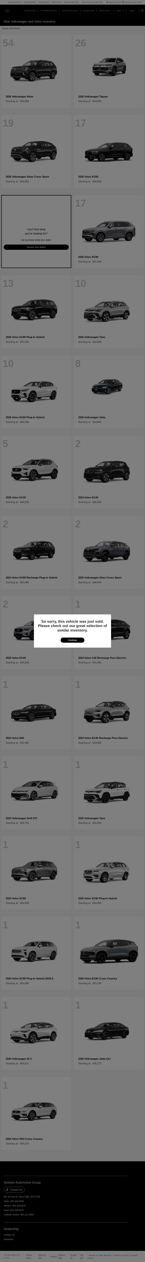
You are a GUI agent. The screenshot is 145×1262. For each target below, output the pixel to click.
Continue (72, 640)
